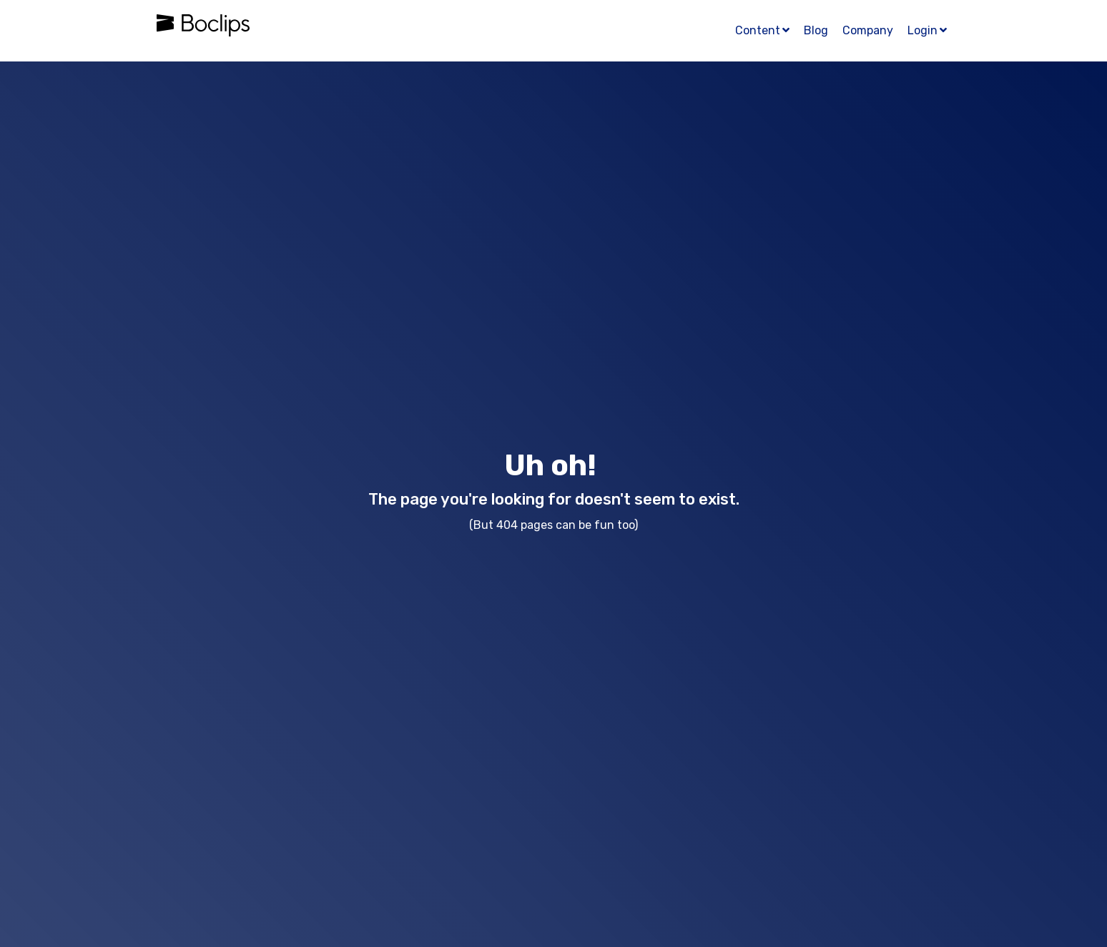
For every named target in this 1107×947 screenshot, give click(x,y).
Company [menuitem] (867, 30)
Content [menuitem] (757, 30)
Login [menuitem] (922, 30)
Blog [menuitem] (816, 30)
